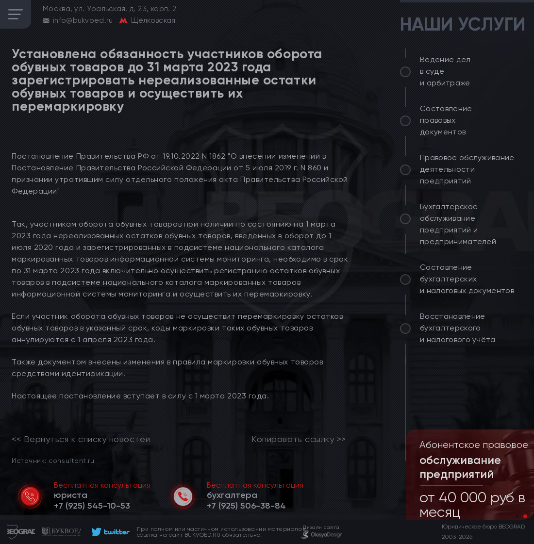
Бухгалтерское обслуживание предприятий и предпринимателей (458, 224)
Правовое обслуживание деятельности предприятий (467, 169)
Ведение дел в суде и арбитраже (445, 71)
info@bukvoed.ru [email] (83, 20)
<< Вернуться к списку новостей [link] (81, 439)
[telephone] (92, 505)
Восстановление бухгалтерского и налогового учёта (458, 328)
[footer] (109, 532)
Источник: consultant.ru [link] (53, 460)
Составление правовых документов (446, 120)
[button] (517, 516)
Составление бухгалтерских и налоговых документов (467, 279)
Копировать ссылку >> (298, 439)
